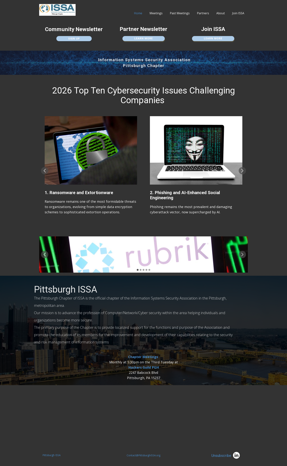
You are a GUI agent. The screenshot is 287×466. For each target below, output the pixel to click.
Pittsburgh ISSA (51, 455)
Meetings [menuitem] (156, 13)
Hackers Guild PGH (143, 367)
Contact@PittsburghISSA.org (143, 455)
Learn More (143, 38)
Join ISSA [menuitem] (238, 13)
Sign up (74, 38)
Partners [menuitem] (203, 13)
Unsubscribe (221, 455)
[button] (44, 170)
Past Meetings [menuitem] (180, 13)
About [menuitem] (220, 13)
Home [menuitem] (138, 13)
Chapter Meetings (143, 357)
